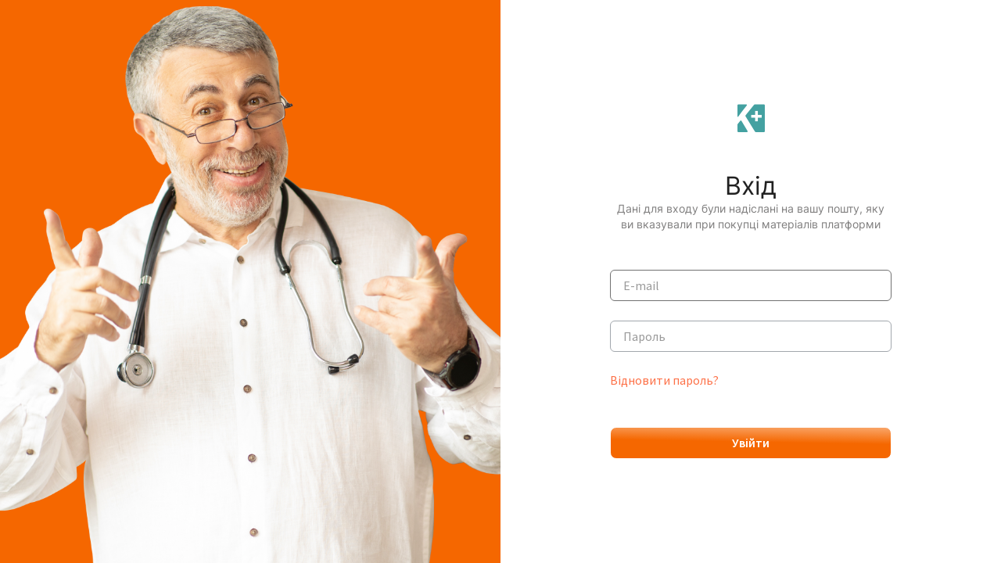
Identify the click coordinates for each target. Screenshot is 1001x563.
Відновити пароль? (664, 380)
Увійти (751, 442)
